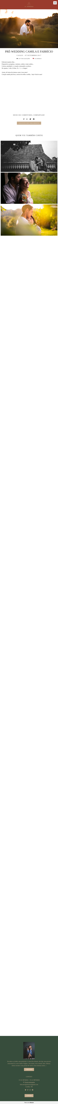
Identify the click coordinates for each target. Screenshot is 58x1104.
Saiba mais (29, 1069)
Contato (29, 1095)
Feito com (29, 1102)
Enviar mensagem (30, 1082)
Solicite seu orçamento (29, 902)
